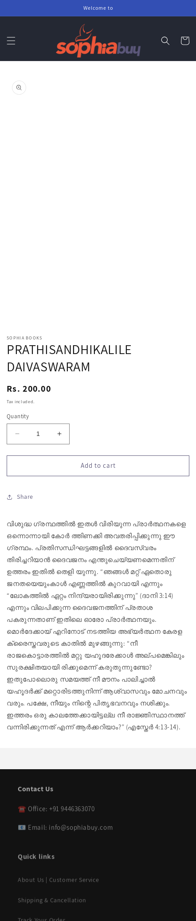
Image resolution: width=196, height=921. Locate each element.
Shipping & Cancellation (52, 904)
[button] (11, 40)
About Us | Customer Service (58, 884)
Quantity (18, 416)
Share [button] (20, 497)
